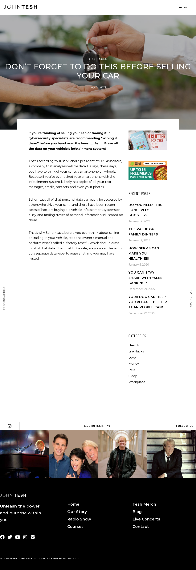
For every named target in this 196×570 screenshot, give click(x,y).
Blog (183, 7)
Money (134, 363)
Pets (132, 370)
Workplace (137, 382)
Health (134, 345)
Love (132, 357)
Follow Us (185, 425)
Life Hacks (98, 59)
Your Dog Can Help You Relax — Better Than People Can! (148, 302)
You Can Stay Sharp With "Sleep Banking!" (147, 278)
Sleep (133, 376)
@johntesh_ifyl (97, 425)
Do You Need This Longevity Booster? (145, 210)
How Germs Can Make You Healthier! (144, 253)
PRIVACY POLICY (73, 558)
